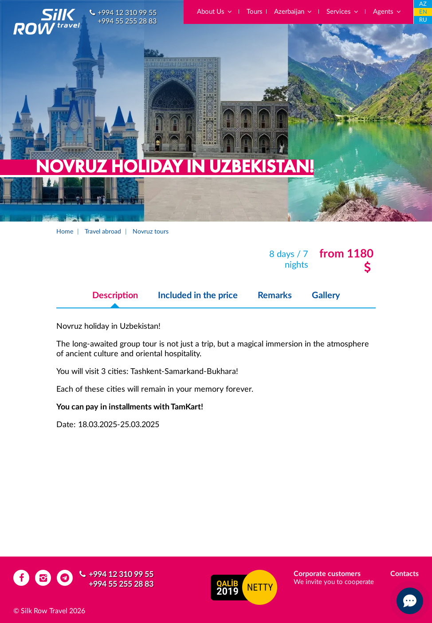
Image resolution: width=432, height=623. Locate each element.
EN (423, 12)
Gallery (326, 295)
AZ (423, 4)
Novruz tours (151, 232)
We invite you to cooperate (334, 582)
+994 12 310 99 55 (127, 12)
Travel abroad (103, 232)
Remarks (275, 295)
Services (342, 11)
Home (64, 232)
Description (115, 295)
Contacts (404, 573)
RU (423, 20)
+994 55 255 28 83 (127, 21)
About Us (215, 11)
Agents (387, 11)
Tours (255, 11)
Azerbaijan (293, 11)
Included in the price (198, 295)
